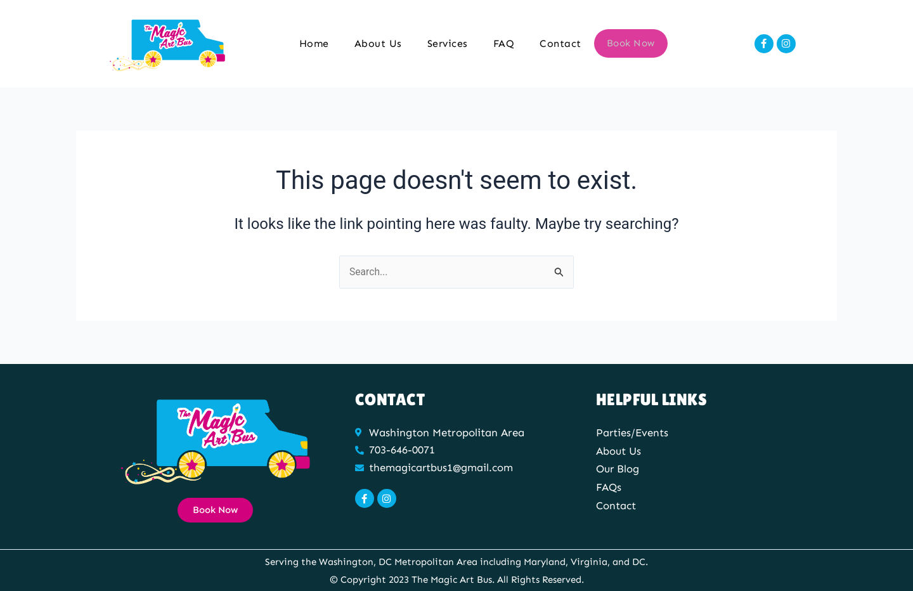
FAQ (504, 43)
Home (314, 43)
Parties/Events (633, 433)
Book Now (630, 43)
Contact (561, 43)
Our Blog (618, 468)
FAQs (608, 486)
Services (447, 43)
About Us (378, 43)
